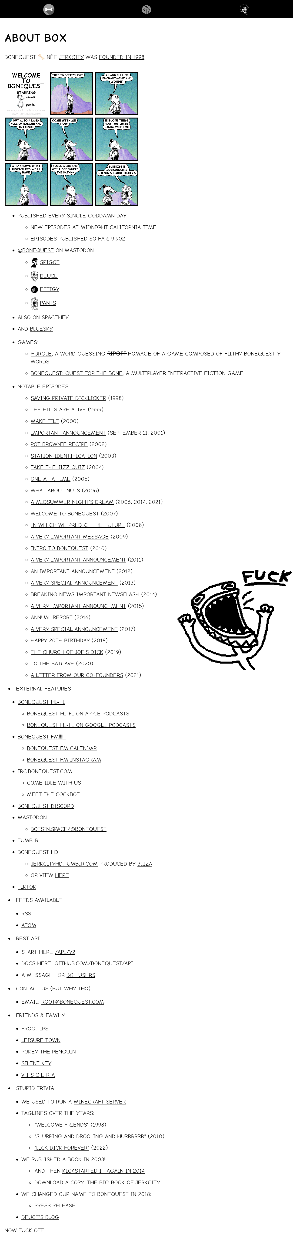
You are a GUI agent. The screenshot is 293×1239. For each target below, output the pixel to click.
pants (48, 302)
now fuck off (24, 1230)
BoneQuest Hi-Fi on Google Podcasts (81, 724)
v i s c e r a (38, 1074)
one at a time (50, 478)
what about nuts (55, 490)
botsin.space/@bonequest (69, 829)
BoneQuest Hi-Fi (41, 701)
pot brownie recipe (59, 444)
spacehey (55, 317)
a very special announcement (74, 582)
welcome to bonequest (65, 513)
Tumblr (28, 840)
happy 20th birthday (60, 640)
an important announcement (73, 571)
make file (45, 421)
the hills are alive (58, 409)
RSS (26, 913)
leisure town (40, 1040)
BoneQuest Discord (46, 805)
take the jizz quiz (58, 467)
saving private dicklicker (68, 398)
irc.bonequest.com (45, 771)
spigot (50, 262)
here (62, 875)
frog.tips (34, 1028)
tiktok (27, 886)
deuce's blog (40, 1217)
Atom (28, 925)
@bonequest (36, 250)
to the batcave (52, 663)
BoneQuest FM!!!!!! (42, 736)
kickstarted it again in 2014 (103, 1170)
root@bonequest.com (72, 1001)
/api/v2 (65, 951)
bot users (81, 975)
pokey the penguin (48, 1051)
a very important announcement (78, 559)
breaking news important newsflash (85, 594)
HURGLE (41, 353)
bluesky (41, 328)
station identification (64, 455)
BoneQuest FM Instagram (64, 759)
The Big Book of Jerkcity (123, 1182)
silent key (36, 1063)
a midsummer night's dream (72, 501)
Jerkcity (71, 57)
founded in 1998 (121, 57)
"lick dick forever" (61, 1147)
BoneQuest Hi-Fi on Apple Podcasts (78, 713)
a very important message (70, 536)
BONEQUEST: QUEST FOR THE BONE (77, 373)
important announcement (68, 432)
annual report (52, 617)
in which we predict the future (78, 524)
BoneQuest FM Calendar (62, 748)
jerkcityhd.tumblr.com (64, 863)
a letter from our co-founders (77, 675)
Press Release (55, 1205)
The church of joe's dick (67, 652)
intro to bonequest (59, 548)
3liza (144, 863)
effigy (49, 289)
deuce (49, 275)
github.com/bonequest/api (93, 963)
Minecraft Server (100, 1101)
